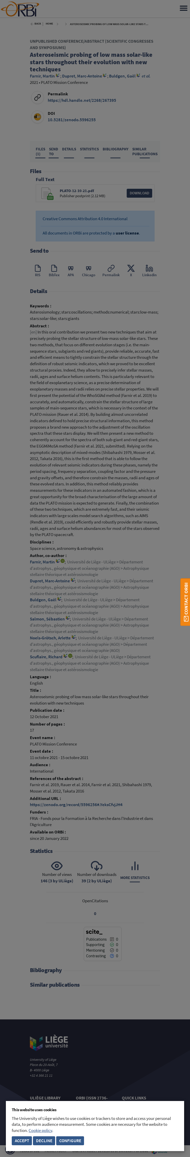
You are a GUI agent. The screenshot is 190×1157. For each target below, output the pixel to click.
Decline (44, 1140)
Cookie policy (40, 1130)
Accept (22, 1140)
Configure (70, 1140)
